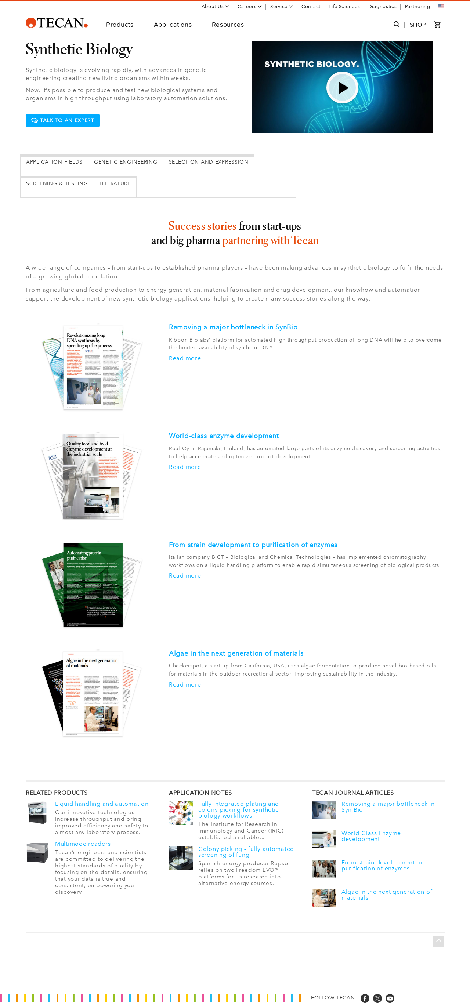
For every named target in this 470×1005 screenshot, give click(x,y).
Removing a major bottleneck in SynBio (233, 327)
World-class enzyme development (224, 436)
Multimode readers (83, 844)
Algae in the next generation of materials (236, 653)
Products (120, 24)
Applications (173, 24)
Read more (185, 358)
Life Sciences (344, 6)
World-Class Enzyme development (371, 836)
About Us (216, 6)
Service (281, 6)
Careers (250, 6)
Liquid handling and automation (102, 804)
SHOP (418, 24)
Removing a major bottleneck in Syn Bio (388, 807)
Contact (311, 6)
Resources (228, 24)
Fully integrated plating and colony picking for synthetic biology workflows (238, 810)
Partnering (417, 6)
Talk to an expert (62, 120)
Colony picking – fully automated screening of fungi (246, 852)
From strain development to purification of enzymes (253, 545)
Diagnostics (382, 6)
